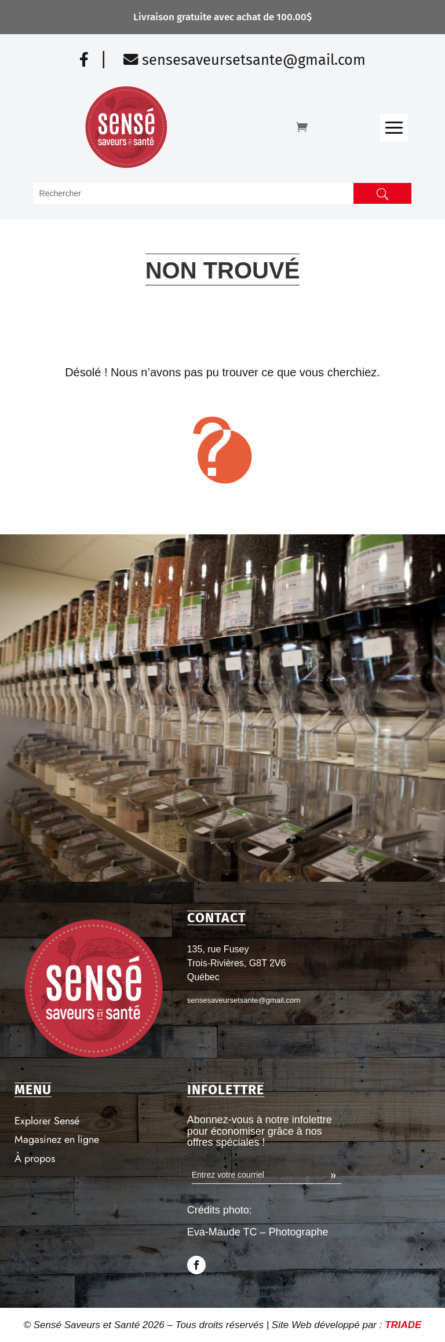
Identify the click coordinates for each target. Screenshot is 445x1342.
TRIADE (403, 1324)
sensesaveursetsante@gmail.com (244, 60)
